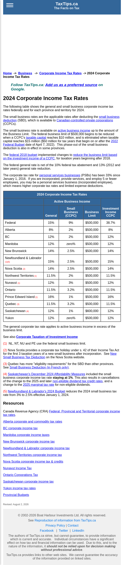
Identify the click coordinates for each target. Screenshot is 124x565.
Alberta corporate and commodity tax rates (32, 421)
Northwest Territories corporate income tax (32, 455)
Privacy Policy (55, 525)
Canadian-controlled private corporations (85, 120)
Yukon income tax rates (19, 488)
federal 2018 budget (23, 154)
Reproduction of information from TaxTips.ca (65, 520)
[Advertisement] (62, 41)
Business (25, 73)
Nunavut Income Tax (17, 468)
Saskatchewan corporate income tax (28, 481)
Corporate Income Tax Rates (60, 73)
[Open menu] (9, 6)
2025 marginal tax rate (38, 384)
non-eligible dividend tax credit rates (77, 381)
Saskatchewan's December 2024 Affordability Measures (46, 374)
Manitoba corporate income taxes (26, 435)
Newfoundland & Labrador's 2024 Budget (36, 391)
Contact (73, 525)
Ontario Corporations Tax (20, 475)
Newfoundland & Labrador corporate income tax (36, 448)
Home (7, 73)
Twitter (63, 530)
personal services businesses (59, 175)
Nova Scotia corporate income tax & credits (33, 461)
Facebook (47, 530)
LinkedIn (78, 530)
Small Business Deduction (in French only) (39, 367)
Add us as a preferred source (71, 85)
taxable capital (36, 137)
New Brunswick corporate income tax (29, 441)
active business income (74, 130)
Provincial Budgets (16, 495)
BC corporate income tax (20, 428)
